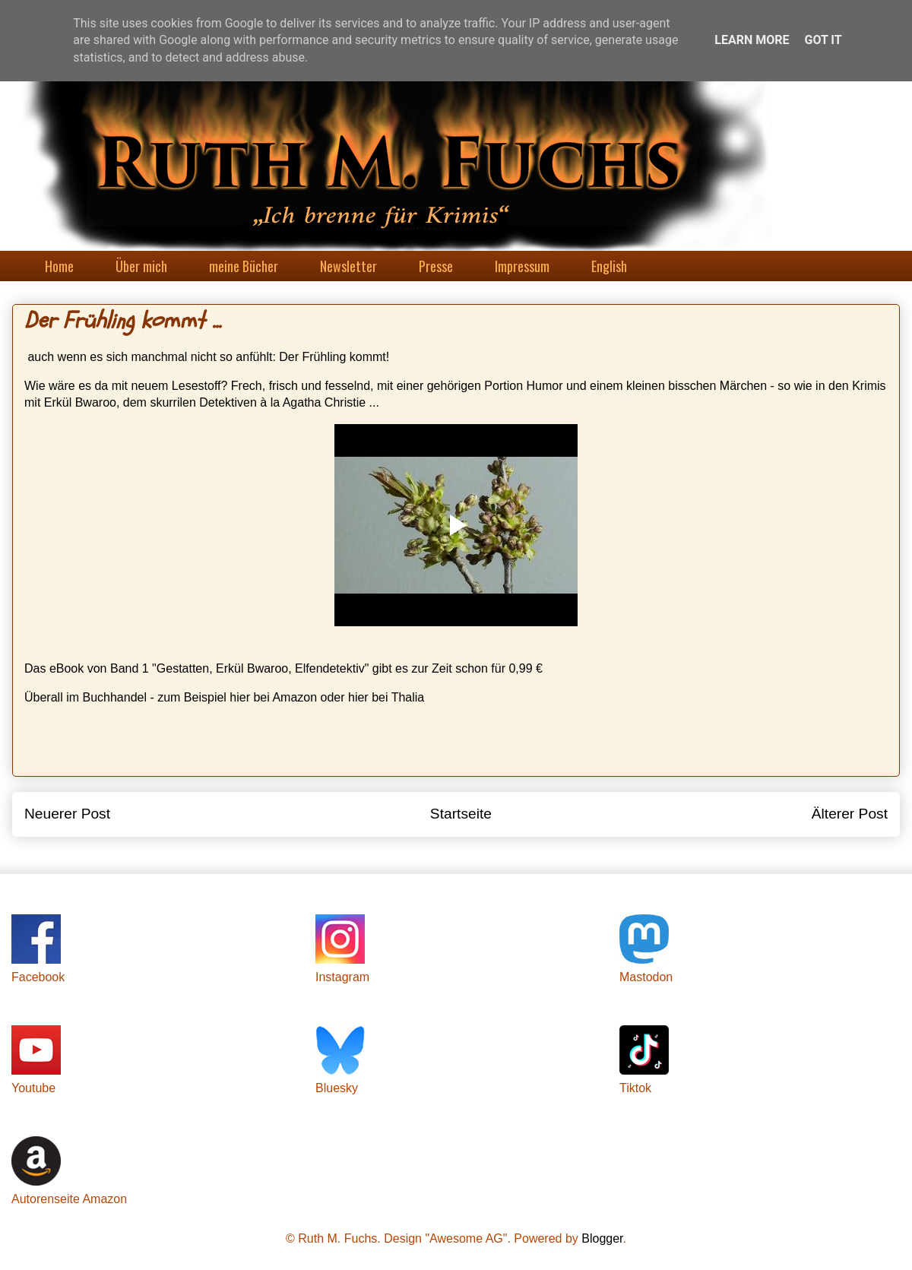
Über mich (141, 266)
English (609, 266)
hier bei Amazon (273, 697)
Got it (822, 40)
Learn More (751, 40)
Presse (436, 266)
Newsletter (348, 266)
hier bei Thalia (386, 697)
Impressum (522, 266)
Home (59, 266)
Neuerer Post (67, 814)
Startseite (461, 814)
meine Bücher (243, 266)
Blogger (601, 1238)
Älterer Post (850, 814)
